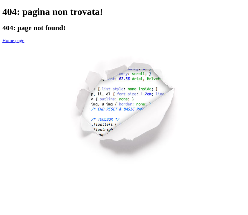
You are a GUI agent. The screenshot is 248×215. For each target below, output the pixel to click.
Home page (13, 40)
